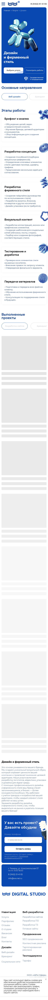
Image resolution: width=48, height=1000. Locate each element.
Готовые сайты (30, 928)
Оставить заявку (23, 849)
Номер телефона (12, 834)
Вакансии (7, 933)
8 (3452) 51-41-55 (39, 4)
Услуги (15, 10)
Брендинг (7, 956)
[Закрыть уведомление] (45, 979)
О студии (6, 929)
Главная (7, 10)
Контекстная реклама (34, 943)
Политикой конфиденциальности (16, 857)
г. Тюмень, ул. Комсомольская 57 (23, 868)
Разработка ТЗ (30, 925)
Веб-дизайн (8, 952)
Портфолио (8, 921)
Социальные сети (11, 961)
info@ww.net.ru (15, 878)
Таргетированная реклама (32, 948)
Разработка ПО (31, 920)
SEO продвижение (33, 939)
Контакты (7, 941)
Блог (4, 937)
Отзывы (6, 925)
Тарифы (27, 960)
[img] (19, 2)
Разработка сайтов (33, 917)
